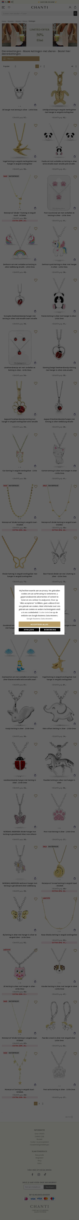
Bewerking (50, 629)
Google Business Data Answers (39, 618)
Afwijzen (29, 629)
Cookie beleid (44, 612)
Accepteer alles (39, 624)
